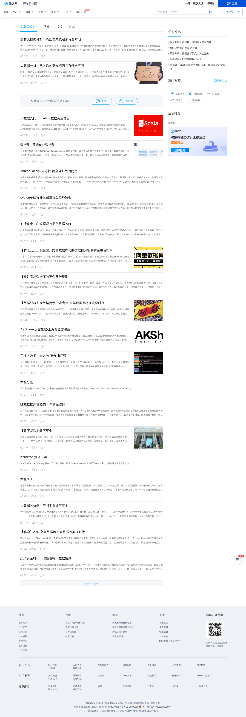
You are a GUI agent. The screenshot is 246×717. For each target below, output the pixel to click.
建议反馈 (198, 3)
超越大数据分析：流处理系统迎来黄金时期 (50, 39)
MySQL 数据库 (204, 675)
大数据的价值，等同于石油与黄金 (44, 505)
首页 (6, 11)
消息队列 (127, 665)
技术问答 (23, 627)
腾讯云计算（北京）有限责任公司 (104, 711)
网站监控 (52, 689)
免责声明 (163, 627)
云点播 (176, 100)
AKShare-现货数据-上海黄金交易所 (45, 329)
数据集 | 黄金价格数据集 (37, 144)
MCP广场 (81, 11)
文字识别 (127, 686)
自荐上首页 (70, 632)
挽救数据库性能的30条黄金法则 (42, 404)
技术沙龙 (23, 632)
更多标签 (220, 80)
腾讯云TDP (117, 636)
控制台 (210, 3)
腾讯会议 (193, 100)
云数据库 (176, 665)
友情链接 (163, 636)
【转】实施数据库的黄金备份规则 (44, 276)
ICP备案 (213, 93)
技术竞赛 (69, 636)
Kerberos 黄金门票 (33, 457)
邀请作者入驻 (71, 627)
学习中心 (23, 641)
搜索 (210, 11)
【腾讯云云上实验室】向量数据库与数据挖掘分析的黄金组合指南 (66, 250)
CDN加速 (127, 675)
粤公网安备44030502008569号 (157, 707)
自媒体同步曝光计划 (75, 622)
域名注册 (52, 665)
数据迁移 (77, 689)
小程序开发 (202, 686)
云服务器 (178, 93)
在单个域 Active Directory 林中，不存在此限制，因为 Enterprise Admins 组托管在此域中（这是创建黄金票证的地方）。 (76, 463)
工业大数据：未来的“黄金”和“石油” (44, 356)
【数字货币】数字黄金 (36, 430)
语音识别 (77, 679)
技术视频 (23, 636)
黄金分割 (26, 382)
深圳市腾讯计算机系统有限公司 (89, 707)
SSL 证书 (52, 679)
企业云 (101, 675)
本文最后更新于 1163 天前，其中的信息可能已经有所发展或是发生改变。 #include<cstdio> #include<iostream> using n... (77, 388)
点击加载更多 (91, 583)
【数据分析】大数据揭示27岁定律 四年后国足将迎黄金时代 (62, 303)
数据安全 (52, 686)
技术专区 (23, 650)
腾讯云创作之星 (119, 632)
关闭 (225, 130)
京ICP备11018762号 (148, 711)
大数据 (175, 686)
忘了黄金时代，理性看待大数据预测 (45, 558)
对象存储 (195, 93)
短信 (100, 686)
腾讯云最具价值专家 (121, 622)
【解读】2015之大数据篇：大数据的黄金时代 (52, 532)
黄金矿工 (26, 479)
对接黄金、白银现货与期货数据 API (45, 224)
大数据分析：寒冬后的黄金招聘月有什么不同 (52, 65)
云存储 (51, 668)
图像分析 (176, 675)
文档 (187, 3)
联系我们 (163, 632)
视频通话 (151, 675)
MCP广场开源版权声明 (170, 641)
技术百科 (23, 645)
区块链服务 (103, 665)
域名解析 (201, 665)
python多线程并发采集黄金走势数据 (45, 197)
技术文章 (23, 622)
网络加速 (151, 665)
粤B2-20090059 (131, 707)
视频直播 (77, 668)
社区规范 (163, 622)
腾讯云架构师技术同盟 (123, 627)
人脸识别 (52, 675)
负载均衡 (77, 686)
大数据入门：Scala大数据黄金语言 (45, 118)
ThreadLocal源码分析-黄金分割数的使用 (48, 171)
